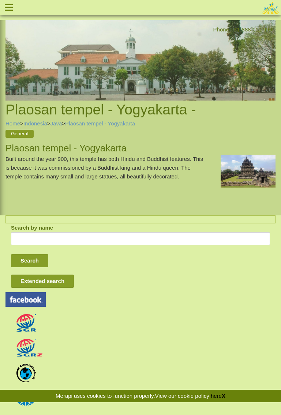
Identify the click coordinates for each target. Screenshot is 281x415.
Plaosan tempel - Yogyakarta (100, 123)
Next (270, 51)
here (216, 396)
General (19, 133)
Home (12, 123)
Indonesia (35, 123)
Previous (10, 51)
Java (56, 123)
